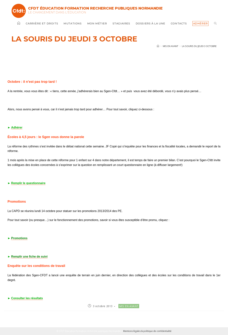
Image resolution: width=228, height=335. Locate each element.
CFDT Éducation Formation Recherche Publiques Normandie (95, 8)
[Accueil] (158, 46)
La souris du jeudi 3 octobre (199, 46)
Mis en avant (128, 306)
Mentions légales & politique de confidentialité (147, 331)
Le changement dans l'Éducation (57, 12)
